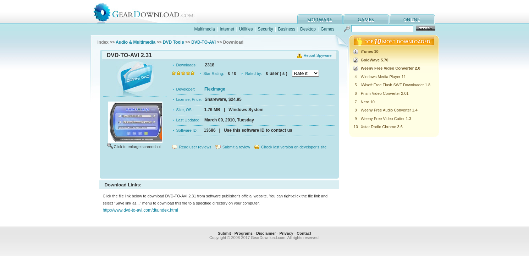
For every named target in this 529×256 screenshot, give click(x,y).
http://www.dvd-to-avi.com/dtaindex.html (140, 210)
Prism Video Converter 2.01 (385, 93)
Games (328, 29)
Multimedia (204, 29)
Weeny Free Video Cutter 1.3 (386, 118)
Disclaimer (266, 233)
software (320, 19)
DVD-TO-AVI (203, 42)
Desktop (308, 29)
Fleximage (214, 89)
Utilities (246, 29)
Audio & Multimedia (135, 42)
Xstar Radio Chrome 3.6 (382, 127)
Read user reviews (195, 147)
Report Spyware (318, 55)
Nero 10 (368, 102)
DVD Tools (173, 42)
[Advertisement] (219, 164)
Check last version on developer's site (293, 147)
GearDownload (149, 12)
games (366, 19)
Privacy (286, 233)
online (412, 19)
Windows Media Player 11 (383, 77)
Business (286, 29)
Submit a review (236, 147)
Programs (244, 233)
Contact (304, 233)
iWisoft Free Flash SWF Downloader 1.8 (395, 85)
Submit (224, 233)
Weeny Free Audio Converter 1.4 (389, 110)
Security (265, 29)
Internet (227, 29)
